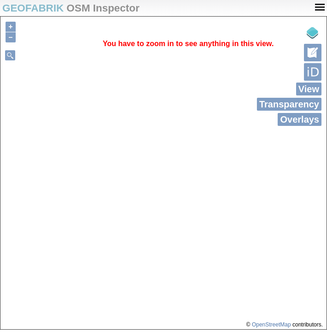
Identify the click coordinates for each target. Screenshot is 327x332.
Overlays (299, 119)
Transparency (289, 104)
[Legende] (312, 33)
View (308, 89)
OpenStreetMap (271, 324)
